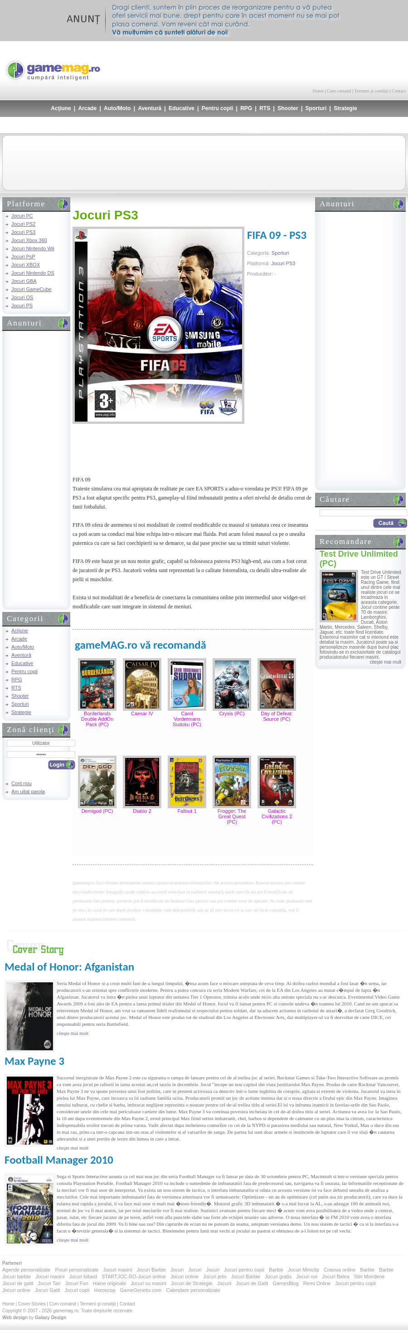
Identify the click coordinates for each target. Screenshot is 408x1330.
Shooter (287, 108)
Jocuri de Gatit (252, 1283)
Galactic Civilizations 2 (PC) (277, 816)
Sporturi (316, 108)
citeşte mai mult (385, 662)
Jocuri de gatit (17, 1283)
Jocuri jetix (215, 1276)
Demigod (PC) (97, 811)
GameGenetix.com (141, 1290)
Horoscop (104, 1290)
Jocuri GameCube (31, 289)
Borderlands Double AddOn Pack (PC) (97, 719)
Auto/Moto (117, 108)
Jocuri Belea (336, 1276)
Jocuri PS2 (23, 224)
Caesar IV (142, 713)
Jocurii (224, 1283)
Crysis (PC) (231, 713)
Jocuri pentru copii (244, 1269)
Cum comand (339, 90)
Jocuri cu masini (148, 1283)
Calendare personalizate (193, 1290)
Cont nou (21, 783)
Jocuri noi (306, 1276)
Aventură (149, 108)
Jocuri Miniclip (303, 1269)
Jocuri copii (76, 1290)
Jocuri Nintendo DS (32, 273)
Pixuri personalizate (76, 1269)
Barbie (276, 1269)
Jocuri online (184, 1276)
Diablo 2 (142, 811)
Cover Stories (32, 1303)
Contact (399, 90)
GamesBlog (285, 1283)
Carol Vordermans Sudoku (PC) (187, 719)
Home (318, 90)
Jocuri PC (22, 215)
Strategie (345, 108)
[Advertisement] (300, 63)
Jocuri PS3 (23, 232)
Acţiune (61, 108)
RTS (264, 108)
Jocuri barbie (16, 1276)
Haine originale (109, 1283)
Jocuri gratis (278, 1276)
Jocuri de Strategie (192, 1283)
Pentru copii (217, 108)
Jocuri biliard (83, 1276)
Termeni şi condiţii (371, 90)
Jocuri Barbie (151, 1269)
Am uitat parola (28, 791)
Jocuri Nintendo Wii (32, 248)
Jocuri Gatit (47, 1290)
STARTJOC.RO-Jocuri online (134, 1276)
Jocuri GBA (24, 281)
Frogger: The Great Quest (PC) (232, 816)
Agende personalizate (26, 1269)
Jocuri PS (22, 305)
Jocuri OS (22, 297)
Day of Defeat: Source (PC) (276, 716)
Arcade (87, 108)
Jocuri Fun (76, 1283)
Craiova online (339, 1269)
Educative (181, 108)
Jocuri (177, 1269)
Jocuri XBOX (25, 264)
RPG (246, 108)
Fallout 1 (186, 811)
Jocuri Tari (49, 1283)
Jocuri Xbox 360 (29, 240)
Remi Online (317, 1283)
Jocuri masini (117, 1269)
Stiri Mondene (369, 1276)
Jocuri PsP (23, 256)
